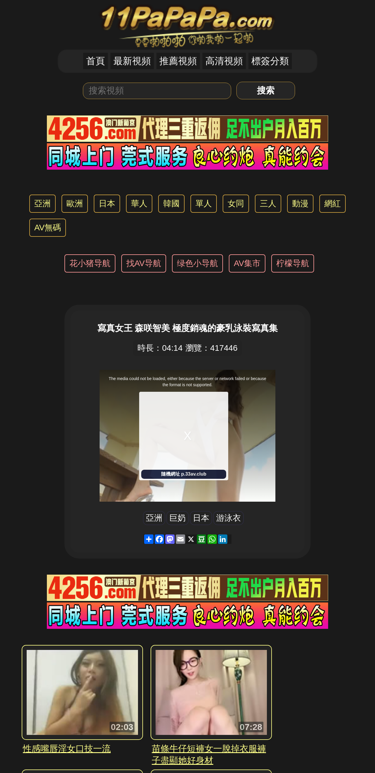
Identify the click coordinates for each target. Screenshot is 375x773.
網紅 (332, 203)
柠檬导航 (292, 263)
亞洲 (42, 203)
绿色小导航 (197, 263)
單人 (203, 203)
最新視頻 (132, 61)
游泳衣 (228, 517)
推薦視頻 (178, 61)
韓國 (171, 203)
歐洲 (75, 203)
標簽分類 (270, 61)
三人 (268, 203)
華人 (139, 203)
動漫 (300, 203)
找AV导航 (143, 263)
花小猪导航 (89, 263)
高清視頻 (224, 61)
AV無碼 (47, 227)
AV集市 (247, 263)
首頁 (95, 61)
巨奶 (177, 517)
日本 (107, 203)
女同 (236, 203)
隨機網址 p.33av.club (183, 473)
